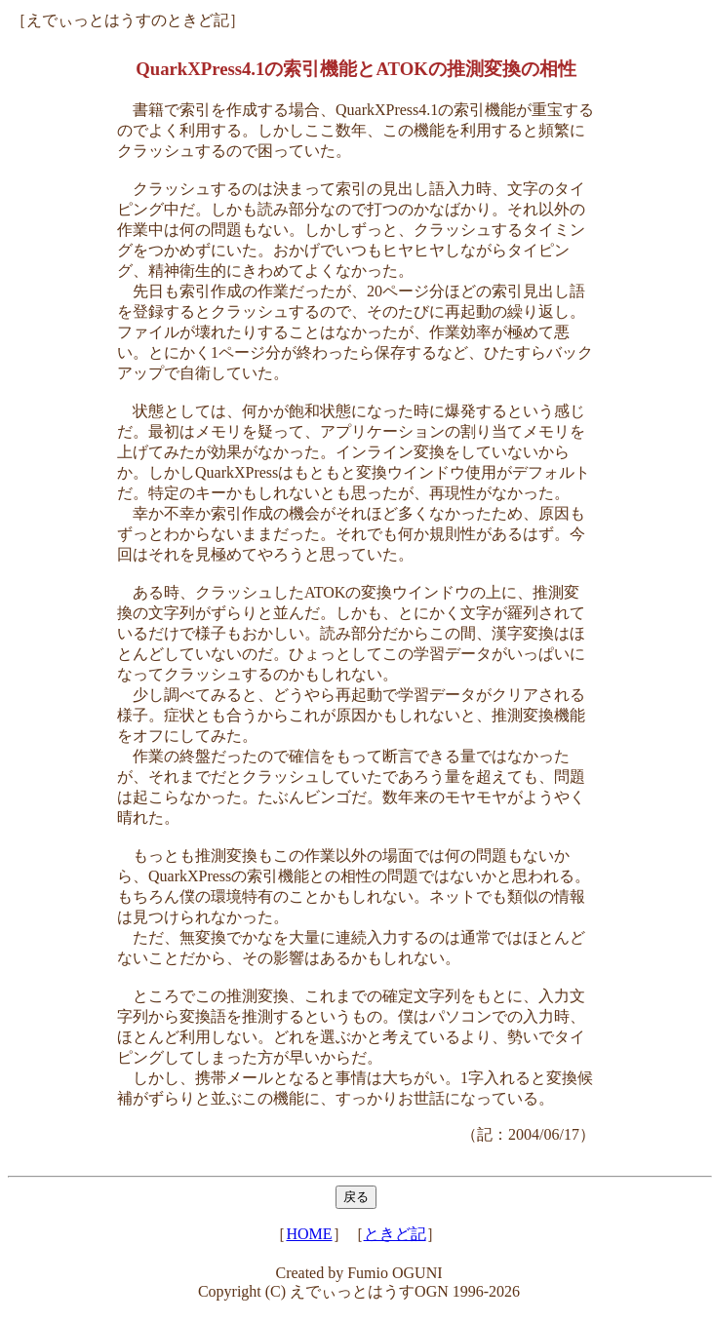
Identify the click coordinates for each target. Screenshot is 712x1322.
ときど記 (395, 1233)
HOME (309, 1233)
